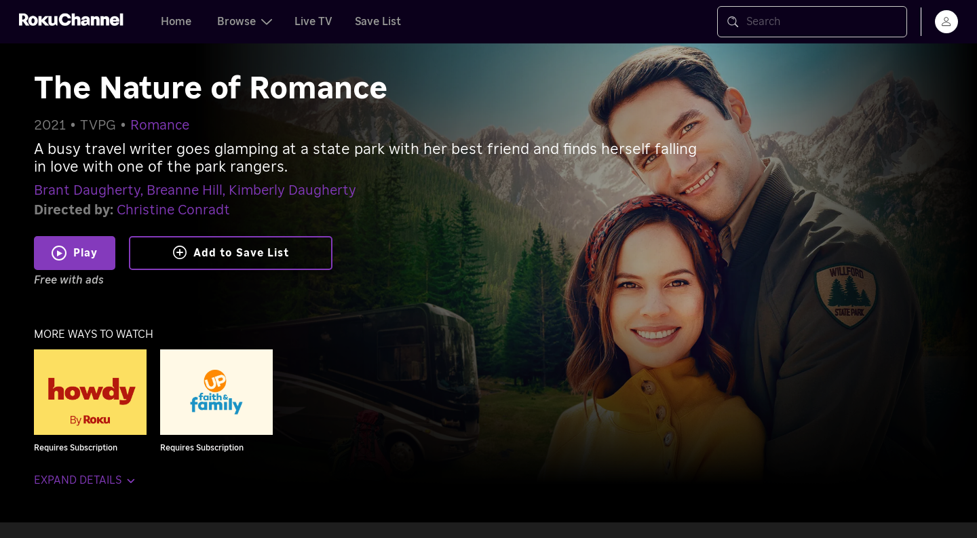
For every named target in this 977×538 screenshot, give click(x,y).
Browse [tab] (244, 21)
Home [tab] (176, 21)
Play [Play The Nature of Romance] (85, 253)
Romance (159, 125)
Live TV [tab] (313, 21)
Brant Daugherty (87, 190)
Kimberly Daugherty (292, 190)
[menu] (946, 21)
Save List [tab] (378, 21)
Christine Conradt (173, 210)
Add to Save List (231, 252)
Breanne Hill (185, 190)
